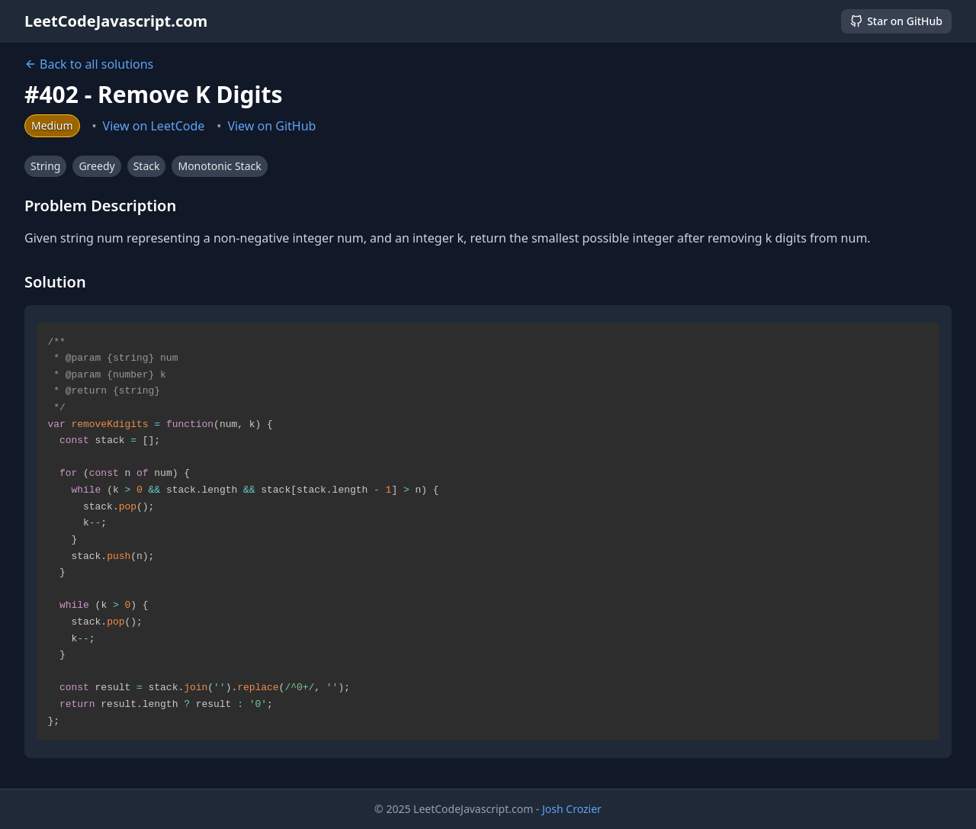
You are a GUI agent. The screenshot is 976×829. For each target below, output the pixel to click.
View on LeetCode (154, 125)
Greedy (96, 166)
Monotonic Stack (219, 166)
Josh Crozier (572, 809)
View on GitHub (271, 125)
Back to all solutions (88, 64)
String (45, 166)
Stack (146, 166)
